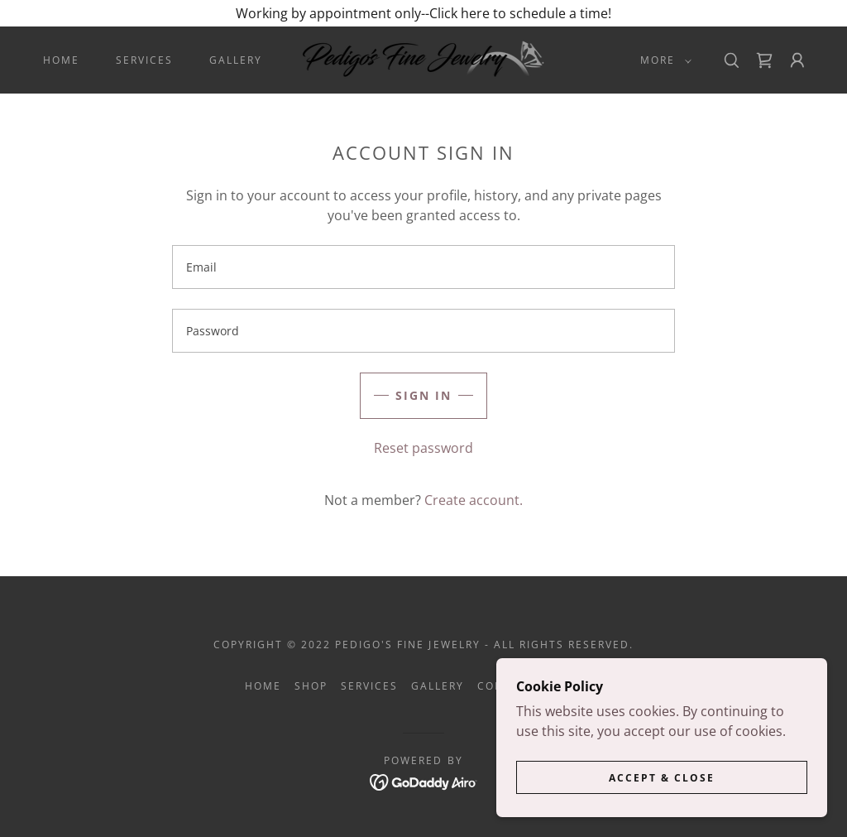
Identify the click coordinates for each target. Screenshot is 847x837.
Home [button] (263, 686)
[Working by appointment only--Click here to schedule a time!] (423, 13)
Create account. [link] (473, 500)
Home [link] (61, 60)
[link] (424, 59)
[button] (662, 60)
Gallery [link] (235, 60)
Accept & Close (662, 778)
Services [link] (144, 60)
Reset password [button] (423, 448)
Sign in (423, 395)
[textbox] (423, 267)
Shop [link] (311, 686)
